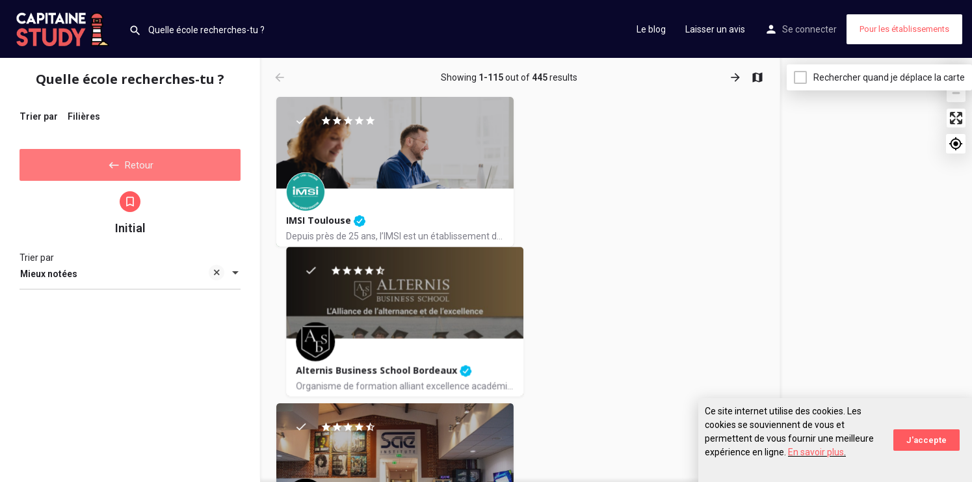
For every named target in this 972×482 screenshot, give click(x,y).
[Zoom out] (956, 92)
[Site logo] (64, 28)
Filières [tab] (84, 116)
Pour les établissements (904, 29)
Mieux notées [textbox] (122, 278)
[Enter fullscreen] (956, 118)
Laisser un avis (715, 29)
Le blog (651, 29)
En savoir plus (816, 452)
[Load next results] (736, 77)
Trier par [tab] (39, 116)
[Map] (876, 270)
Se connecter (809, 29)
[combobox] (130, 277)
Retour (130, 161)
